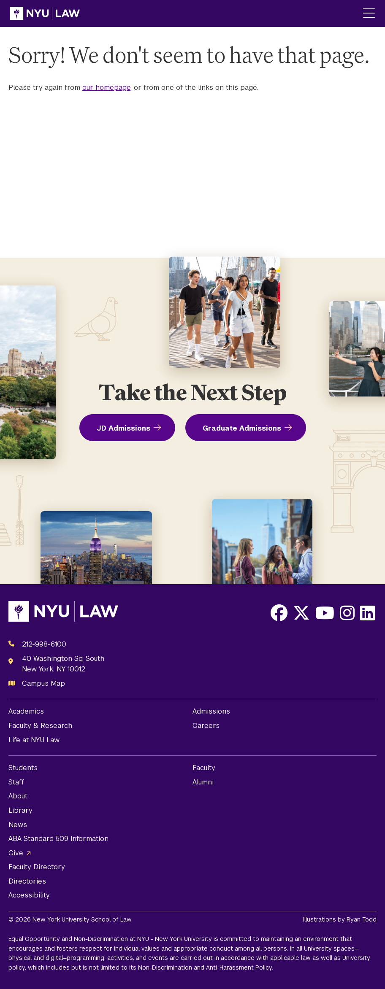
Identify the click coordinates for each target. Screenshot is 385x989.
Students (23, 767)
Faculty (203, 767)
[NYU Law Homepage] (45, 13)
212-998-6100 (44, 644)
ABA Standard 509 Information (58, 838)
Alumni (203, 782)
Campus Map (43, 683)
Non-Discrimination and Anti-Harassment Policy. (205, 967)
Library (20, 810)
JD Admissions (123, 428)
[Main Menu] (369, 14)
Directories (27, 881)
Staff (16, 782)
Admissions (211, 711)
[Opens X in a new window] (301, 612)
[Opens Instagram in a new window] (347, 612)
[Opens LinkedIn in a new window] (367, 612)
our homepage (106, 87)
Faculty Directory (36, 866)
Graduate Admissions (242, 428)
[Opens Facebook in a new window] (279, 612)
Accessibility (29, 895)
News (17, 824)
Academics (26, 711)
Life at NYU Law (34, 740)
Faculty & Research (40, 725)
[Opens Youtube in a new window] (324, 612)
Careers (206, 725)
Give (15, 853)
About (17, 796)
